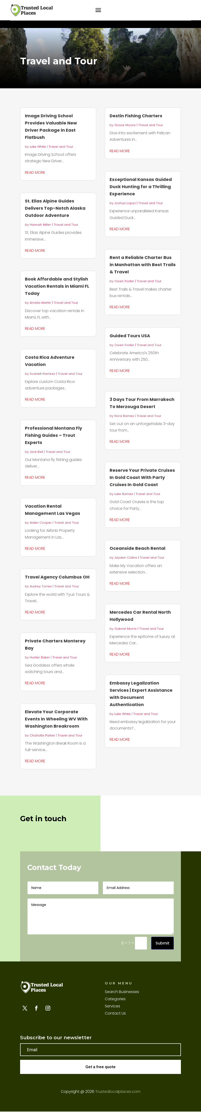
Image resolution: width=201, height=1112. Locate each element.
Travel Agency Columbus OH (57, 577)
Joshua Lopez (125, 203)
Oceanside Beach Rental (137, 548)
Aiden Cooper (41, 522)
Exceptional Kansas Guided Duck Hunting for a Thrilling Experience (141, 186)
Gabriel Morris (125, 628)
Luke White (38, 146)
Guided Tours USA (130, 336)
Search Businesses (122, 992)
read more (35, 172)
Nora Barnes (124, 416)
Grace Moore (125, 125)
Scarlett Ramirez (42, 373)
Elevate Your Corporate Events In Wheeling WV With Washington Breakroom (56, 719)
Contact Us (115, 1014)
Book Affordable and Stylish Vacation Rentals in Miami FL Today (57, 286)
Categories (115, 999)
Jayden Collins (125, 557)
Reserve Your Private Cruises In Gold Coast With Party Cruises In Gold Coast (142, 477)
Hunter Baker (40, 657)
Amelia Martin (40, 302)
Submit (162, 943)
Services (112, 1007)
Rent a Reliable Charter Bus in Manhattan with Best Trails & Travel (143, 264)
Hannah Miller (40, 224)
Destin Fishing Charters (136, 116)
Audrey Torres (41, 586)
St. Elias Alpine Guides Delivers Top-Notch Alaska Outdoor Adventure (55, 208)
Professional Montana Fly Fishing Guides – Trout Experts (53, 435)
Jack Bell (36, 451)
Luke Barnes (123, 494)
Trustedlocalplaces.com (117, 1092)
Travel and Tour (61, 146)
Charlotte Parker (42, 735)
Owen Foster (124, 281)
